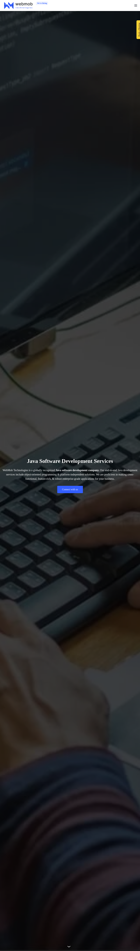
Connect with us (70, 489)
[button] (136, 5)
